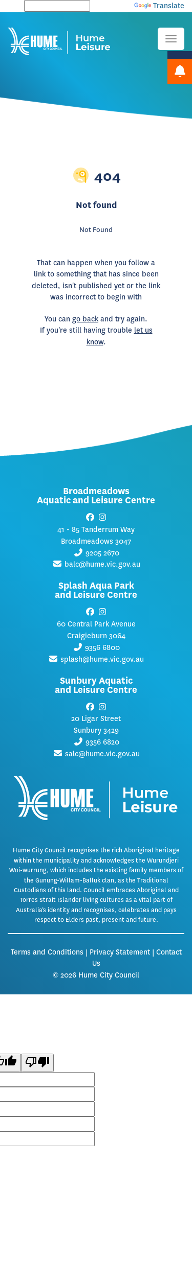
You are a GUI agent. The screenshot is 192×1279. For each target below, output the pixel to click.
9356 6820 (102, 742)
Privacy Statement (120, 952)
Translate (159, 6)
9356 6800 (102, 648)
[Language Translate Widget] (57, 6)
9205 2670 (102, 553)
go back (85, 319)
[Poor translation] (37, 1063)
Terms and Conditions (47, 952)
